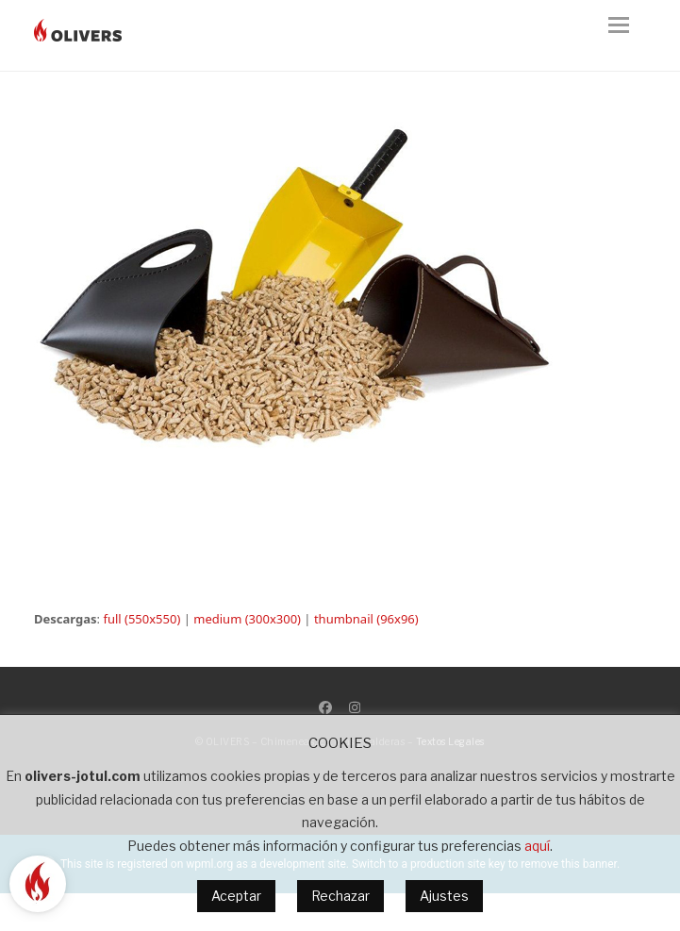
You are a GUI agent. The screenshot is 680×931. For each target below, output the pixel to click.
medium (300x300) (247, 618)
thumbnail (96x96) (366, 618)
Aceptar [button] (236, 896)
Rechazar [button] (340, 896)
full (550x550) (141, 618)
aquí (537, 846)
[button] (627, 36)
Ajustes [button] (444, 896)
